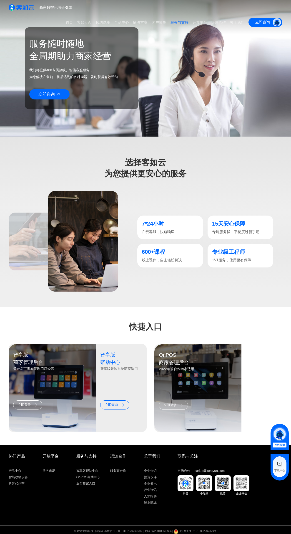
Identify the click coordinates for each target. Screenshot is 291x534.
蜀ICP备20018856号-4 (158, 527)
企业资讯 (150, 480)
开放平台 (200, 22)
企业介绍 (150, 467)
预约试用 (103, 22)
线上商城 (150, 499)
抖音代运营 (17, 480)
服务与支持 (179, 22)
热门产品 (17, 453)
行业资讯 (150, 486)
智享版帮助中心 (87, 467)
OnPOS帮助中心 (88, 474)
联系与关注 (188, 453)
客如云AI (84, 22)
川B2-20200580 (132, 527)
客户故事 (159, 22)
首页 (69, 22)
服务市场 (49, 467)
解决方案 (140, 22)
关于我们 (237, 22)
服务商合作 (118, 467)
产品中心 (121, 22)
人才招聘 (150, 493)
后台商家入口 (85, 480)
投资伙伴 (150, 474)
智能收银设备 (18, 474)
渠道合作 (218, 22)
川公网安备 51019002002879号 (195, 527)
